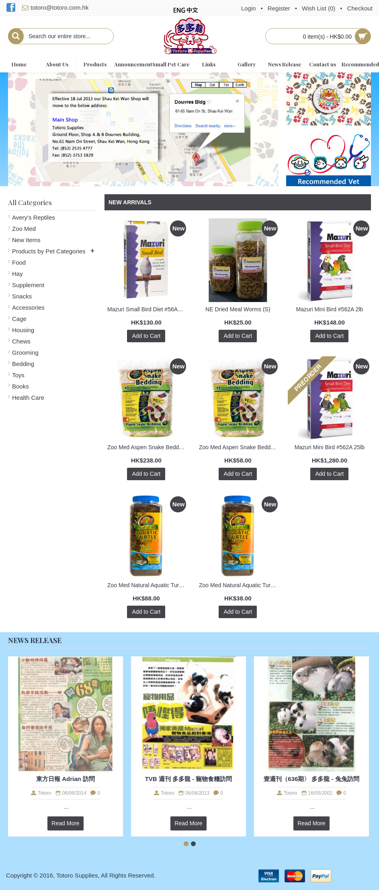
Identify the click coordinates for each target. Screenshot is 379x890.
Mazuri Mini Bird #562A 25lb (330, 447)
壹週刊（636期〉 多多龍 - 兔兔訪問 (311, 778)
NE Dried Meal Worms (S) (237, 309)
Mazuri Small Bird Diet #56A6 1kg (147, 309)
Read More (65, 823)
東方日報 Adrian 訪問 (65, 778)
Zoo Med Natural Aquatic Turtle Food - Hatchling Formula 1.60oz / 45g (239, 585)
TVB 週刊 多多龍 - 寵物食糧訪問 (188, 778)
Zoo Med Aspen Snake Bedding (146, 447)
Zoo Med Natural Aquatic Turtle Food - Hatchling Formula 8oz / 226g (147, 585)
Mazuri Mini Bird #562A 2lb (329, 309)
